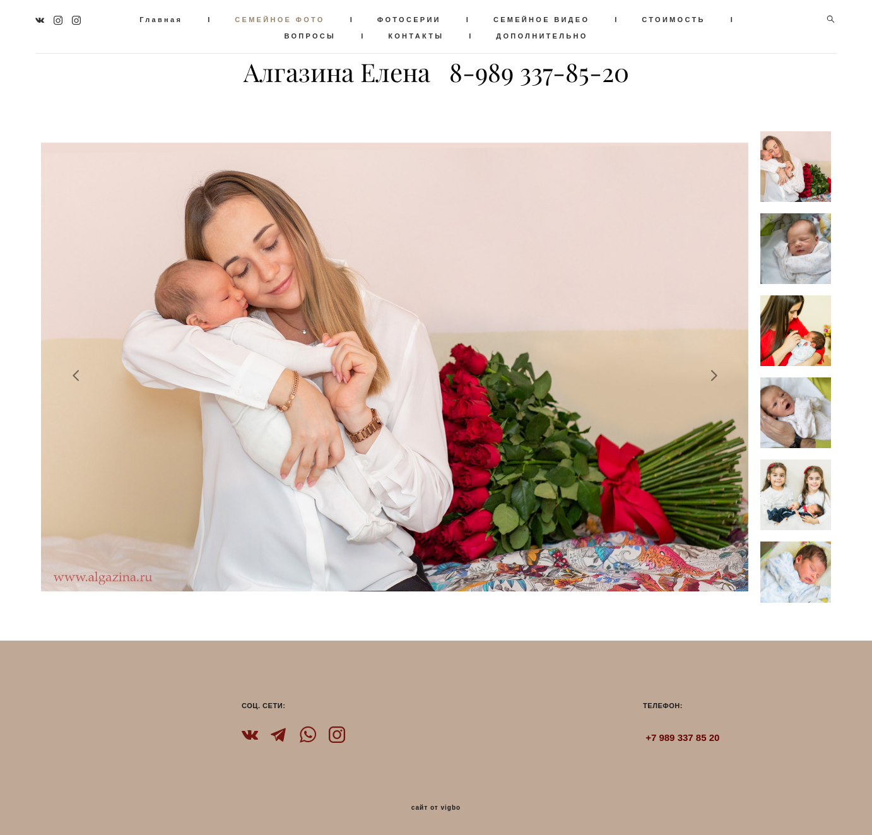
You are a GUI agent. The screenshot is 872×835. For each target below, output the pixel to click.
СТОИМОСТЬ (687, 17)
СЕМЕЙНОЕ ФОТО (293, 17)
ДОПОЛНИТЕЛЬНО (555, 34)
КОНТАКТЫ (429, 34)
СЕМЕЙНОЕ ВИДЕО (555, 17)
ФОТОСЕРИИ (422, 17)
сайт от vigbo (436, 804)
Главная (174, 17)
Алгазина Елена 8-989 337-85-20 (436, 70)
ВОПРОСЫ (324, 34)
